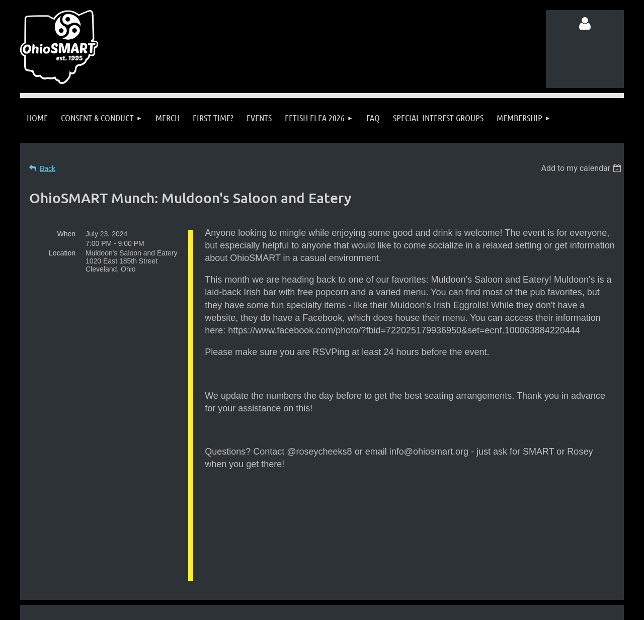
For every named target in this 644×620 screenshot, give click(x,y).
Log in (585, 23)
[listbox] (582, 168)
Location (62, 253)
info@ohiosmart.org (346, 554)
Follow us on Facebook (120, 573)
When (66, 234)
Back (47, 168)
